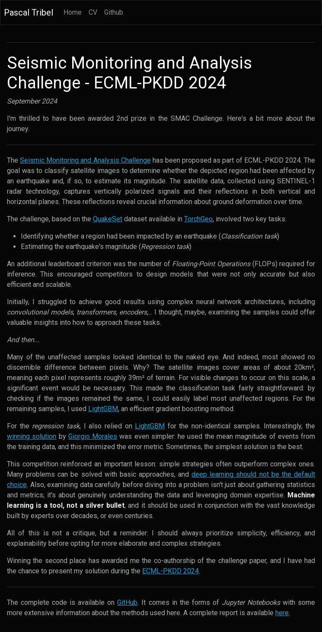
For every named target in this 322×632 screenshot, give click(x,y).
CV (93, 12)
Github (113, 12)
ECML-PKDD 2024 (170, 571)
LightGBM (103, 409)
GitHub (127, 602)
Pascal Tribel (28, 12)
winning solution (31, 436)
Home (73, 12)
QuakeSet (107, 219)
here (282, 613)
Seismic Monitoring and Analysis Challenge (85, 160)
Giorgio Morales (92, 436)
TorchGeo (198, 219)
